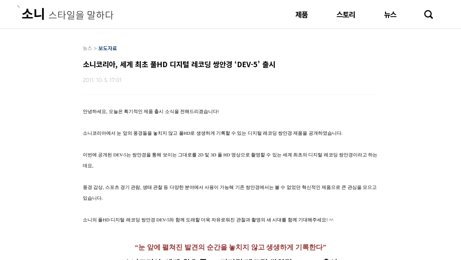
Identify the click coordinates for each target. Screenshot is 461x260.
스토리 (345, 14)
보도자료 (107, 48)
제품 (301, 14)
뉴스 (390, 14)
